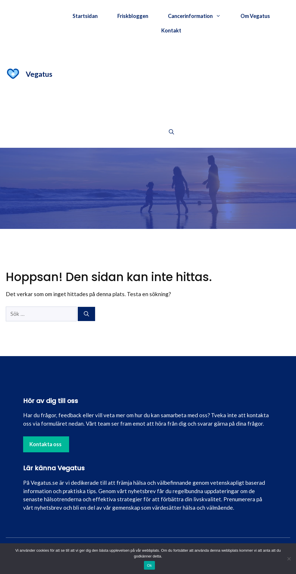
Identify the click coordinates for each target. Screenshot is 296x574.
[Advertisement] (171, 81)
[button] (171, 132)
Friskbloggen (132, 16)
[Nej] (289, 559)
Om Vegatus (255, 16)
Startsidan (85, 16)
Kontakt (171, 30)
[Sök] (86, 314)
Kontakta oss (45, 444)
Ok (149, 565)
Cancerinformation (199, 16)
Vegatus (39, 74)
